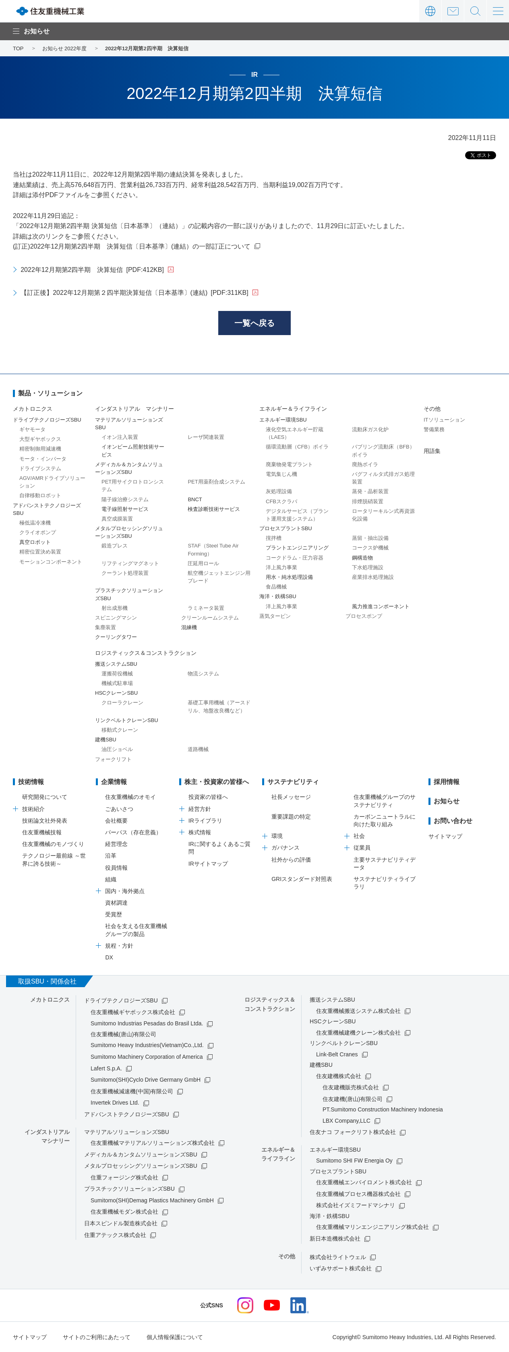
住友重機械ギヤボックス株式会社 (133, 1012)
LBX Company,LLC (346, 1120)
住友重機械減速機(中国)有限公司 (132, 1091)
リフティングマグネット (130, 563)
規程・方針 (119, 945)
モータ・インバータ (42, 459)
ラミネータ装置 (206, 608)
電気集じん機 (281, 474)
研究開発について (44, 797)
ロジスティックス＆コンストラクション (146, 653)
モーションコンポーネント (50, 562)
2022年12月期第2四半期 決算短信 (92, 269)
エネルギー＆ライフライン (293, 408)
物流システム (203, 674)
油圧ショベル (117, 749)
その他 (432, 408)
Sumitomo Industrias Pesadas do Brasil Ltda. (147, 1023)
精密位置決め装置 (40, 552)
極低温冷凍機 (35, 523)
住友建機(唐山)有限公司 (353, 1099)
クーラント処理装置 (125, 573)
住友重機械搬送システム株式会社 (358, 1011)
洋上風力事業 (281, 567)
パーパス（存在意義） (133, 832)
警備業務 (434, 429)
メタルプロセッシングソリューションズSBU (140, 1166)
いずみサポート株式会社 (341, 1268)
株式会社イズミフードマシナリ (355, 1205)
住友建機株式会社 (338, 1076)
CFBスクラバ (281, 501)
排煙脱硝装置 (367, 501)
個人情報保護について (175, 1337)
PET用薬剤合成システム (216, 482)
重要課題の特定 (291, 816)
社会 (359, 836)
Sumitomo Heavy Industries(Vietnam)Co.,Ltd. (147, 1045)
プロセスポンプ (364, 616)
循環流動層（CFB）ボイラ (297, 447)
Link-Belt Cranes (337, 1054)
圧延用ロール (203, 563)
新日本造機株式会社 (335, 1238)
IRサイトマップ (208, 863)
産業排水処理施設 (373, 577)
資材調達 (116, 902)
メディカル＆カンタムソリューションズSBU (140, 1154)
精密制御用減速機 (40, 449)
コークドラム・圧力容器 (294, 558)
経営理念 (116, 844)
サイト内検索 (475, 11)
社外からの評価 (291, 859)
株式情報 (199, 832)
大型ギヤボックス (40, 439)
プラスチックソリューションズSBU (129, 1188)
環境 (277, 836)
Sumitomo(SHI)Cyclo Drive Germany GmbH (146, 1079)
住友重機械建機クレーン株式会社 (358, 1032)
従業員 (362, 847)
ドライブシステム (40, 468)
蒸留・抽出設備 (370, 538)
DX (109, 957)
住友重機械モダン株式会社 (124, 1211)
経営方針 (199, 809)
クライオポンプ (37, 532)
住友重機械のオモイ (130, 797)
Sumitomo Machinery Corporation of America (147, 1057)
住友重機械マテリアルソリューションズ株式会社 (153, 1143)
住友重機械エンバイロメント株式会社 (364, 1182)
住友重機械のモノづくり (53, 844)
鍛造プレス (114, 546)
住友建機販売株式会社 (351, 1087)
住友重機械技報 (42, 832)
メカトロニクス (32, 408)
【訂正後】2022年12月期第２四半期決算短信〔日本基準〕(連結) (134, 292)
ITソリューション (444, 420)
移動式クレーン (119, 730)
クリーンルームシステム (210, 618)
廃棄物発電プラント (289, 464)
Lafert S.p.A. (106, 1068)
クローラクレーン (122, 703)
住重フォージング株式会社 (124, 1177)
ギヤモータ (32, 429)
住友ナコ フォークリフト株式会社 (353, 1132)
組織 (110, 879)
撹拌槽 (273, 538)
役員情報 (116, 867)
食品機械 (276, 587)
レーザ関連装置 (206, 437)
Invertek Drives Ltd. (115, 1102)
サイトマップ (445, 836)
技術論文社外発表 (44, 820)
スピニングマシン (116, 618)
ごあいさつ (119, 809)
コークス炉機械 (370, 548)
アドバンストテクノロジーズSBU (126, 1114)
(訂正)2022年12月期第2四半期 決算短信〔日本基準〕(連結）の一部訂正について (131, 246)
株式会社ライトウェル (338, 1257)
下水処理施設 (367, 567)
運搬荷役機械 (117, 674)
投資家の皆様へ (208, 797)
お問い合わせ (453, 11)
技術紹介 (33, 809)
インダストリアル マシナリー (134, 408)
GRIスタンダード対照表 (301, 879)
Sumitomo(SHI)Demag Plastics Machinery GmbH (152, 1200)
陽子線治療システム (125, 499)
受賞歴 (113, 914)
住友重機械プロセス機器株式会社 (358, 1194)
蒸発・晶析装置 (370, 491)
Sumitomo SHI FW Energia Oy (354, 1160)
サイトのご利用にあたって (96, 1337)
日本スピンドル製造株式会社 (120, 1223)
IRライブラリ (205, 820)
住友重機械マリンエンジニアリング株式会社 (372, 1227)
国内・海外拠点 (125, 891)
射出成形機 (114, 608)
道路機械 (198, 749)
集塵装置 (105, 627)
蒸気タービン (275, 616)
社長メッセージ (291, 797)
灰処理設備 (279, 491)
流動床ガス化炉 (370, 429)
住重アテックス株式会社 (115, 1235)
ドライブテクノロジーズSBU (121, 1000)
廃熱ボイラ (365, 464)
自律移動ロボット (40, 495)
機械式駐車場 (117, 683)
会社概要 (116, 820)
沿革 (110, 855)
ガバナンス (285, 847)
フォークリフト (113, 759)
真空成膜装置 (117, 519)
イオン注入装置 (119, 437)
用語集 (432, 451)
